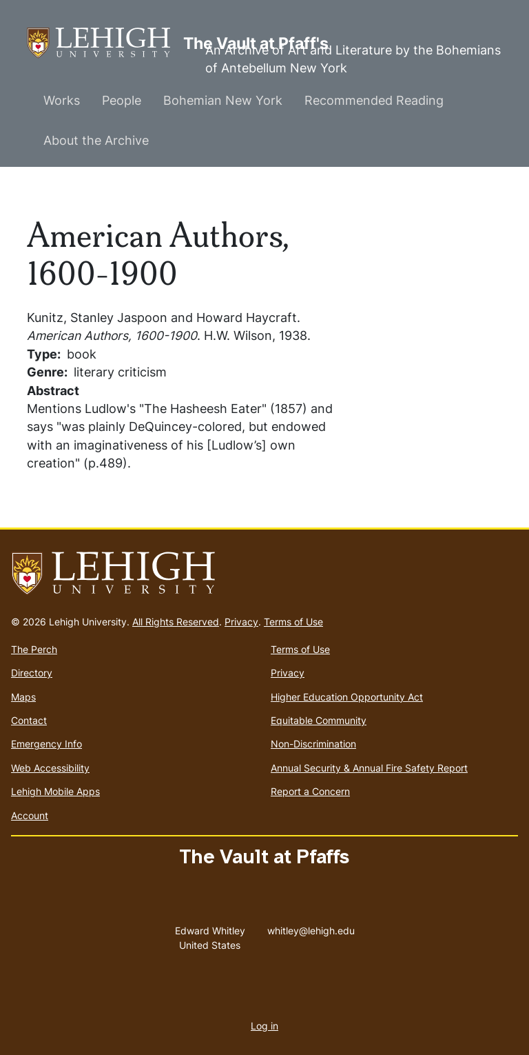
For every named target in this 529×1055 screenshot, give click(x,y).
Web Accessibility (50, 767)
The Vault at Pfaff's (105, 43)
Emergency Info (46, 743)
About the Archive (96, 140)
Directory (31, 672)
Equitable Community (318, 720)
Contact (29, 720)
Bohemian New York (222, 100)
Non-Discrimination (313, 743)
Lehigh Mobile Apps (55, 791)
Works (61, 100)
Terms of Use (293, 621)
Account (29, 815)
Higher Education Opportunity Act (347, 696)
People (121, 100)
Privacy (241, 621)
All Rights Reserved (175, 621)
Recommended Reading (374, 100)
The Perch (34, 649)
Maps (23, 696)
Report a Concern (310, 791)
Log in (264, 1025)
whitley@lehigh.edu (311, 927)
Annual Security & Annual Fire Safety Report (369, 767)
